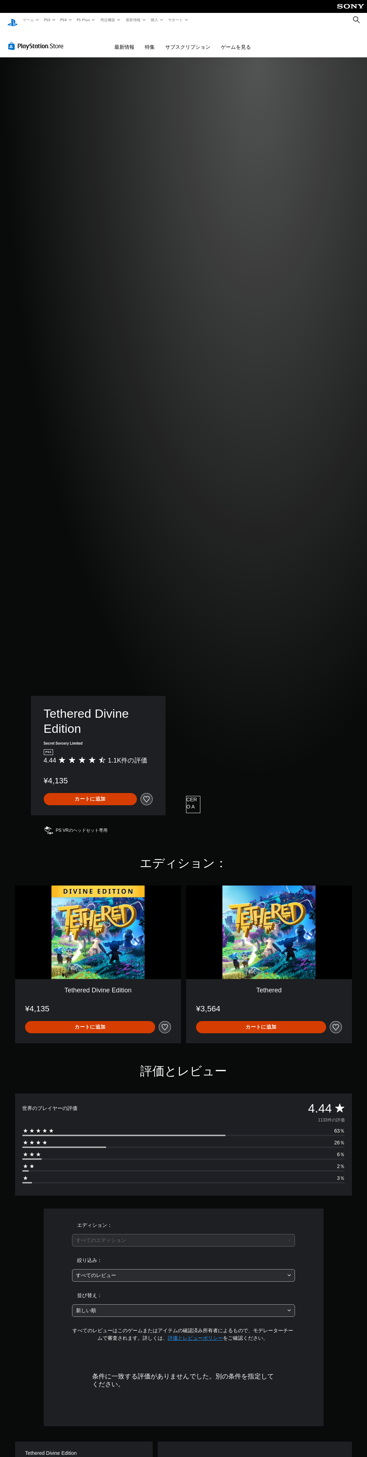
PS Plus (83, 19)
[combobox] (183, 1233)
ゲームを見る (236, 40)
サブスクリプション (187, 40)
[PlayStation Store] (37, 39)
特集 (150, 40)
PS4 (63, 19)
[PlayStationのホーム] (12, 20)
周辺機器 (107, 19)
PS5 (47, 19)
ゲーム (28, 19)
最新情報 (132, 19)
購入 (154, 19)
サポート (175, 19)
